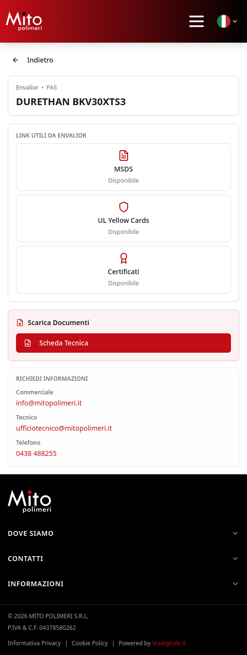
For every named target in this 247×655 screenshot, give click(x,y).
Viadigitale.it (169, 643)
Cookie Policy (90, 643)
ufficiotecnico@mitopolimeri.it (64, 428)
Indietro (32, 59)
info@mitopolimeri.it (49, 402)
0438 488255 (36, 453)
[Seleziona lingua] (227, 21)
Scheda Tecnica (56, 342)
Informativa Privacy (34, 643)
